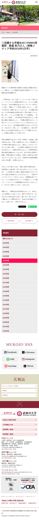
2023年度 (6, 256)
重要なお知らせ (8, 238)
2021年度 (6, 265)
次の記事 (28, 221)
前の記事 (11, 221)
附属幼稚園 (21, 503)
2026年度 (6, 243)
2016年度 (6, 287)
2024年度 (6, 252)
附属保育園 (31, 503)
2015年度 (6, 291)
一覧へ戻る (20, 214)
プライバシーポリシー (8, 496)
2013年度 (6, 300)
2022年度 (6, 260)
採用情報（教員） (8, 429)
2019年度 (6, 274)
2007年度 (6, 326)
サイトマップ (31, 496)
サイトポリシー (21, 496)
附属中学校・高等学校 (8, 503)
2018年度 (6, 278)
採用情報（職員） (8, 434)
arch (5, 395)
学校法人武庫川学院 (9, 420)
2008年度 (6, 322)
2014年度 (6, 296)
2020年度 (6, 269)
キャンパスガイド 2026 (10, 386)
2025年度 (6, 247)
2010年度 (6, 313)
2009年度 (6, 318)
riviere (5, 390)
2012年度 (6, 304)
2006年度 (6, 331)
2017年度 (6, 282)
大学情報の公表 (8, 425)
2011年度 (6, 309)
